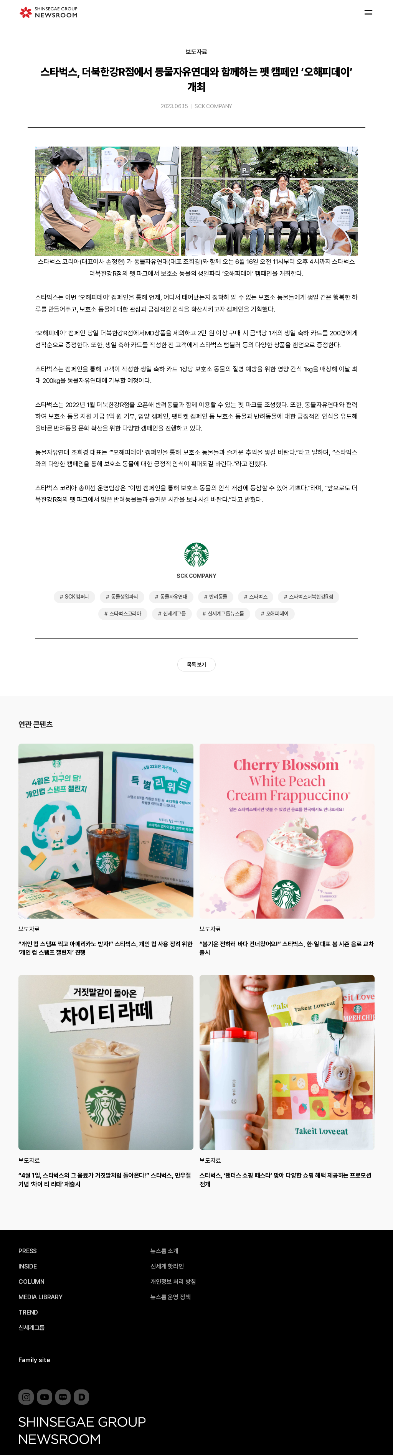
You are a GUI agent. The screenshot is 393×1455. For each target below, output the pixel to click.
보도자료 (196, 52)
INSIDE (27, 1267)
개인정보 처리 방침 (173, 1282)
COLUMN (31, 1282)
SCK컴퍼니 (77, 597)
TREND (28, 1313)
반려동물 (218, 597)
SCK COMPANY (213, 106)
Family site (34, 1360)
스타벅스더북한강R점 (311, 597)
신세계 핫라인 (167, 1267)
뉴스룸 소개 (164, 1251)
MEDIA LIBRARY (40, 1297)
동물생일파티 (124, 597)
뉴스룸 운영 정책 (170, 1297)
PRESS (27, 1251)
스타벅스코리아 (125, 613)
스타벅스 (258, 597)
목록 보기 (196, 665)
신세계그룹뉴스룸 (226, 613)
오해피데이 (277, 613)
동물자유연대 (173, 597)
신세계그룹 (174, 613)
